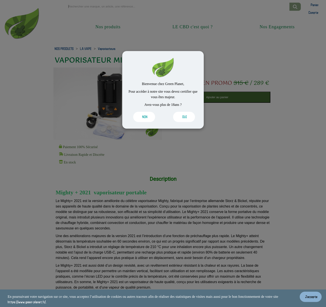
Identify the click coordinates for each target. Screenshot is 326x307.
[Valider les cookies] (145, 117)
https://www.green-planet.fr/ (27, 302)
